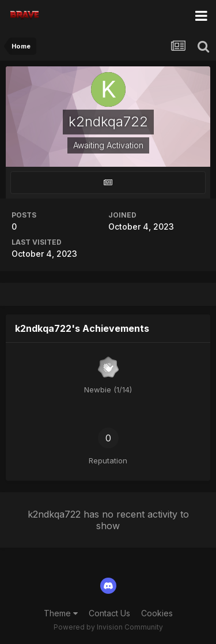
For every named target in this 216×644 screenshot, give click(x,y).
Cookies (157, 613)
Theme (61, 613)
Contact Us (109, 613)
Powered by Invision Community (108, 627)
